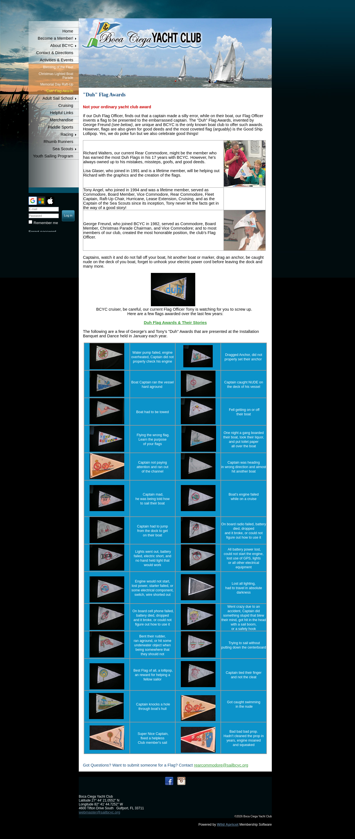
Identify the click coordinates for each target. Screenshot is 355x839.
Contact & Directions (54, 53)
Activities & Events (56, 60)
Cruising (65, 105)
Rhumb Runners (58, 141)
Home (67, 31)
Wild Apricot (228, 824)
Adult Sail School (57, 98)
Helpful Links (61, 112)
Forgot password (42, 232)
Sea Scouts (62, 149)
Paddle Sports (60, 127)
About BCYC (61, 45)
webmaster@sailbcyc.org (99, 812)
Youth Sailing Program (53, 156)
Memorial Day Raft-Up (56, 84)
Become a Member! (55, 38)
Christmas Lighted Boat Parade (56, 76)
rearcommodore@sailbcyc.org (221, 765)
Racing (66, 134)
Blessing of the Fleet (58, 67)
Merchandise (61, 120)
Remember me (46, 223)
